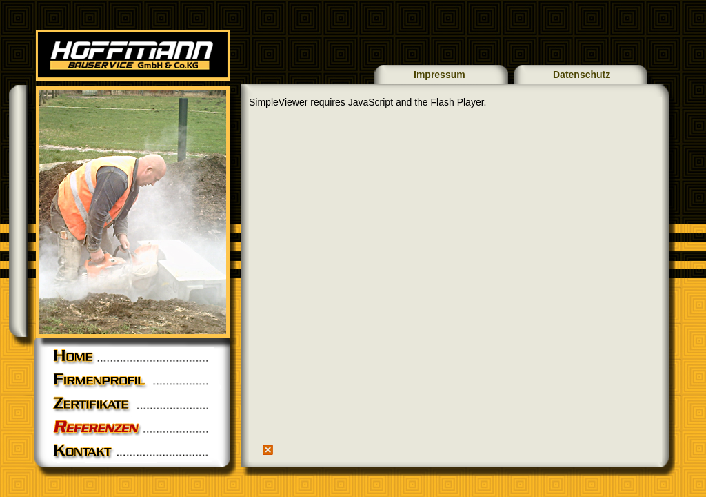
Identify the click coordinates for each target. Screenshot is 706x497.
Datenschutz (581, 74)
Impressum (439, 74)
